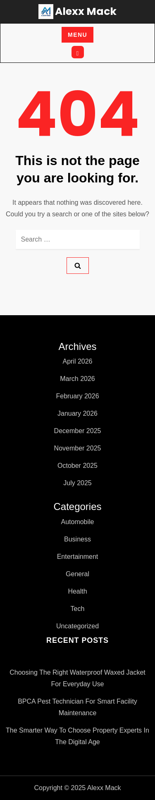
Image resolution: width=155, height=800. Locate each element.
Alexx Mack (86, 11)
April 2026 (77, 361)
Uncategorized (77, 626)
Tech (78, 608)
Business (77, 539)
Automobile (77, 521)
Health (77, 591)
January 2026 (77, 413)
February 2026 (77, 396)
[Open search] (78, 52)
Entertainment (77, 556)
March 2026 (77, 378)
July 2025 (77, 482)
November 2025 (77, 448)
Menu (77, 34)
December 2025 (77, 430)
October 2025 (77, 465)
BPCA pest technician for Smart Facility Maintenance (77, 707)
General (77, 573)
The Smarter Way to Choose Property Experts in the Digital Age (77, 736)
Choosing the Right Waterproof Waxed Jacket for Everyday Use (77, 678)
